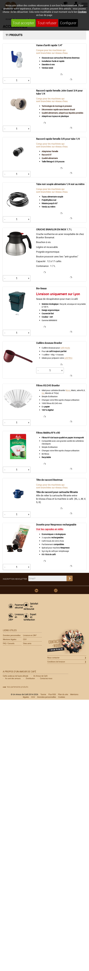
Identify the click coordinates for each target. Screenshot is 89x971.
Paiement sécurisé (18, 606)
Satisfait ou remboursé (30, 606)
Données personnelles (12, 635)
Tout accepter (23, 22)
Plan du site (63, 694)
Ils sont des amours (13, 678)
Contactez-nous (46, 678)
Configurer (68, 22)
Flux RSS (52, 694)
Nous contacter (53, 657)
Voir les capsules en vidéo (49, 529)
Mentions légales (9, 639)
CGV (25, 639)
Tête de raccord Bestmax (49, 479)
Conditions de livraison (56, 661)
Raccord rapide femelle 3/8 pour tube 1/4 (58, 138)
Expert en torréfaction (30, 617)
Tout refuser (47, 22)
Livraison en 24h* (14, 617)
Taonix (43, 694)
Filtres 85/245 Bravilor (48, 385)
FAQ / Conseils (8, 643)
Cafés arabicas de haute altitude (15, 676)
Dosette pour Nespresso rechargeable (56, 524)
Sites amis (27, 643)
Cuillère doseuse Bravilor (49, 342)
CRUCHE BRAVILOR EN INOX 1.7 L (54, 229)
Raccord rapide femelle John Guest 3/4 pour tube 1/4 (59, 92)
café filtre (68, 358)
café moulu (65, 347)
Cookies (82, 11)
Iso (43, 393)
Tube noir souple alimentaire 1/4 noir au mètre (60, 184)
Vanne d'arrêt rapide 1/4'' (49, 45)
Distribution (30, 678)
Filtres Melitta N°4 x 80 (48, 432)
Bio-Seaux (41, 288)
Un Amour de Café (40, 676)
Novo (68, 390)
